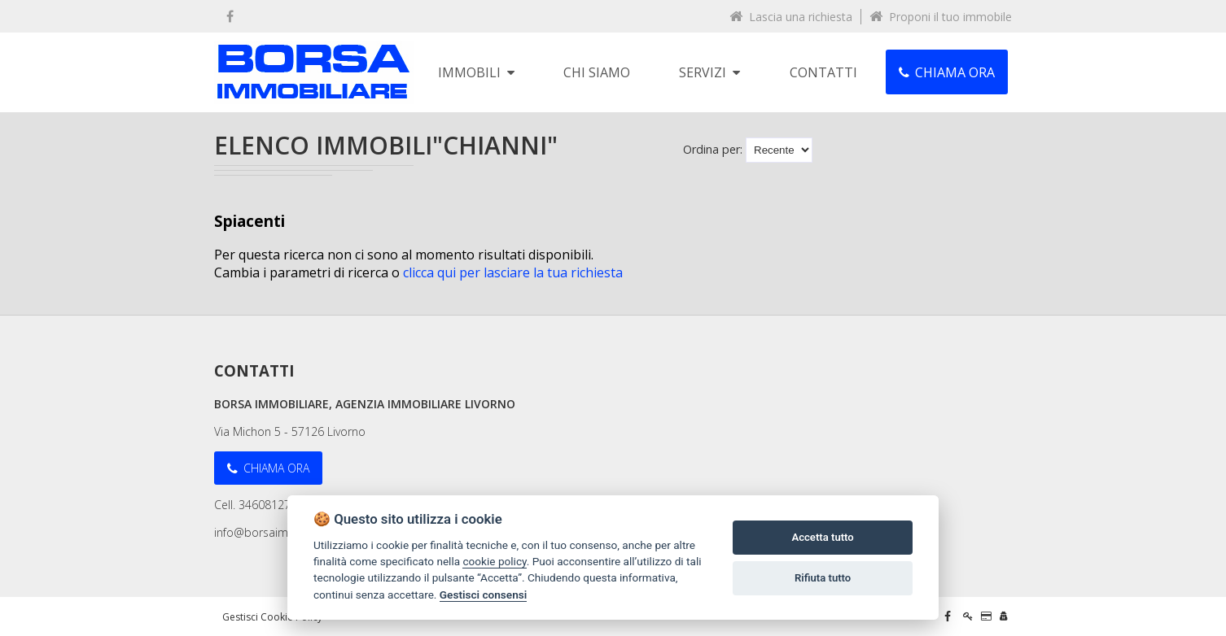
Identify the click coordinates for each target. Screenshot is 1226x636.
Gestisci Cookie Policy (272, 617)
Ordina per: (712, 149)
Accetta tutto (822, 537)
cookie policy (494, 561)
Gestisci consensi (483, 594)
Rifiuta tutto (823, 578)
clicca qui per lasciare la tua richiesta (513, 272)
